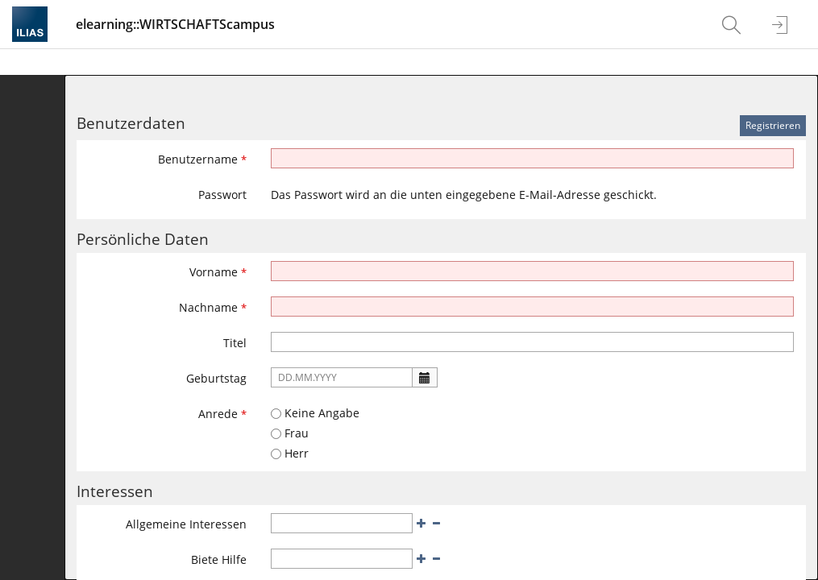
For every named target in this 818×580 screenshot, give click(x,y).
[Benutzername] (532, 158)
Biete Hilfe (219, 559)
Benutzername (202, 159)
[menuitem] (733, 24)
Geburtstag (216, 378)
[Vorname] (532, 271)
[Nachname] (532, 306)
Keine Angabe (315, 412)
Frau (290, 433)
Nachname (213, 307)
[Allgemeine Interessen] (342, 523)
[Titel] (532, 342)
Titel (235, 342)
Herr (290, 453)
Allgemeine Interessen (186, 524)
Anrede (222, 413)
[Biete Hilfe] (342, 559)
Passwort (222, 194)
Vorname (218, 272)
